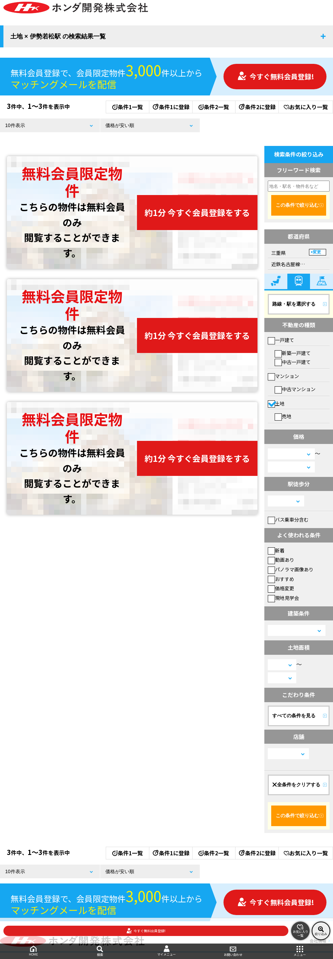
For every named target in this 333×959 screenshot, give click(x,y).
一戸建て (281, 339)
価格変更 (281, 588)
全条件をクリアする (296, 784)
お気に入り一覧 (306, 107)
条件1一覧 (127, 107)
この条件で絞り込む (297, 205)
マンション (283, 376)
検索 (100, 951)
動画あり (281, 559)
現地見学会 (283, 597)
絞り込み (321, 931)
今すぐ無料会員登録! (275, 76)
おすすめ (281, 578)
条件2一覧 (213, 107)
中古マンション (295, 389)
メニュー (299, 951)
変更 (317, 252)
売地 (283, 416)
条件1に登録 (171, 107)
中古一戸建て (293, 361)
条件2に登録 (257, 107)
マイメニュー (166, 951)
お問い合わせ (233, 951)
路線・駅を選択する (293, 304)
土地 (276, 403)
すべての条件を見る (293, 715)
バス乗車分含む (288, 519)
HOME (33, 951)
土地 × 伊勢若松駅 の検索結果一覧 (58, 36)
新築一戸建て (293, 353)
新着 (276, 550)
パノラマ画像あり (290, 569)
